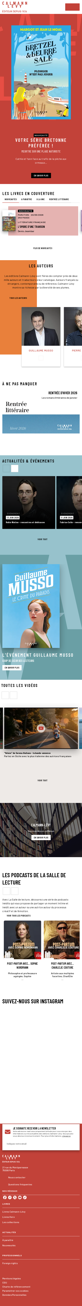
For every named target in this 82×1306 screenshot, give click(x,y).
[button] (41, 175)
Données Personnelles (14, 1294)
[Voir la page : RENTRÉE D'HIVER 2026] (41, 410)
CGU (4, 1282)
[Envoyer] (73, 1143)
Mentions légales (11, 1278)
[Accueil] (14, 7)
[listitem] (4, 1197)
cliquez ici (66, 1136)
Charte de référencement (16, 1286)
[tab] (10, 199)
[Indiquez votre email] (37, 1144)
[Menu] (72, 7)
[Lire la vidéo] (41, 728)
